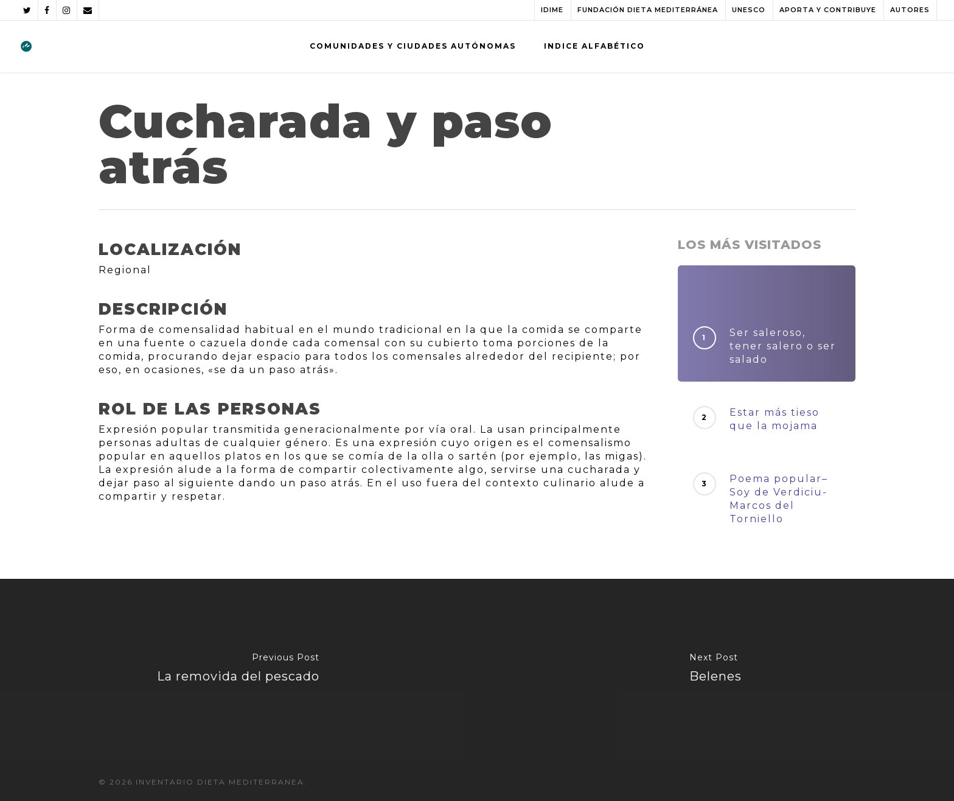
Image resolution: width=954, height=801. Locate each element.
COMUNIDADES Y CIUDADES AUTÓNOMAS (413, 46)
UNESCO (748, 9)
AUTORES (910, 9)
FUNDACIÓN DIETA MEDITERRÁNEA (647, 9)
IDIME (552, 9)
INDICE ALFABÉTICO (594, 46)
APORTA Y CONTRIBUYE (827, 9)
